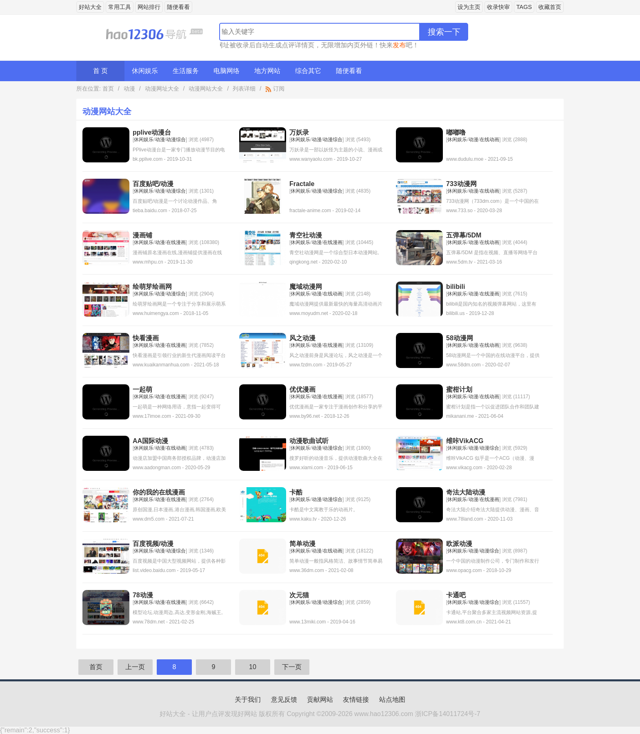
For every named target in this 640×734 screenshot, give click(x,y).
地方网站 (267, 70)
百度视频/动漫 (153, 543)
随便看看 (178, 7)
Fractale (301, 183)
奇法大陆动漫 (465, 492)
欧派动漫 (459, 543)
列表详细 (244, 88)
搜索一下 (444, 31)
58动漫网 (459, 338)
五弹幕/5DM (463, 235)
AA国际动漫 (150, 440)
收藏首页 (549, 7)
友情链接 (356, 699)
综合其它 (308, 70)
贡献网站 (320, 699)
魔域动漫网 (305, 286)
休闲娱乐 (145, 70)
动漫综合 (176, 139)
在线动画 (489, 139)
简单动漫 (302, 543)
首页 (108, 88)
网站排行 (149, 7)
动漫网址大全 (162, 88)
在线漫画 (176, 242)
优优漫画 (302, 389)
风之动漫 (302, 338)
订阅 (274, 88)
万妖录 (299, 132)
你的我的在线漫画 (159, 492)
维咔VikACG (464, 440)
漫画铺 (142, 235)
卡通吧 (456, 595)
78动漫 (143, 595)
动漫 (129, 88)
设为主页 (469, 7)
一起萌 (142, 389)
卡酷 (295, 492)
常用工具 (119, 7)
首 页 (100, 70)
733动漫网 (461, 183)
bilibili (455, 286)
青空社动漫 (305, 235)
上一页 (135, 666)
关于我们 (248, 699)
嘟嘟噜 (456, 132)
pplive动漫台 (152, 132)
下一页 (292, 666)
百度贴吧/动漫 (153, 183)
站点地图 (392, 699)
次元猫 (299, 595)
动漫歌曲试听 (309, 440)
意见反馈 (284, 699)
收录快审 (498, 7)
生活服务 (186, 70)
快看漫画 (146, 338)
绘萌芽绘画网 (152, 286)
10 (252, 666)
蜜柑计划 (459, 389)
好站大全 (90, 7)
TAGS (524, 7)
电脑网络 (226, 70)
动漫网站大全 (206, 88)
